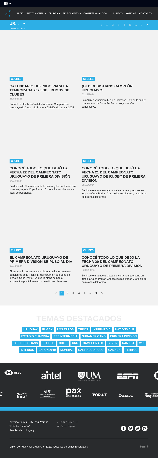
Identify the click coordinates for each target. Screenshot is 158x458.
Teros (83, 329)
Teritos (131, 350)
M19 (141, 343)
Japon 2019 (47, 350)
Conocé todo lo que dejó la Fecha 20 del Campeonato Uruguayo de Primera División (112, 262)
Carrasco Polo (91, 350)
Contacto (145, 13)
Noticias (131, 13)
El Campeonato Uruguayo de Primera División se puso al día (41, 260)
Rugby (47, 329)
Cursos (118, 13)
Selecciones (71, 13)
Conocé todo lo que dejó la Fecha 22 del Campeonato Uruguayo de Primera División (40, 172)
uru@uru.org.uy (66, 426)
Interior (27, 350)
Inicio (20, 13)
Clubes (53, 13)
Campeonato (93, 343)
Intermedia (102, 329)
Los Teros (65, 329)
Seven (112, 343)
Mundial (67, 350)
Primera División (123, 336)
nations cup (125, 329)
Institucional (35, 13)
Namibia (128, 343)
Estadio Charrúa (35, 336)
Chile (63, 343)
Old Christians (26, 343)
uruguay (30, 329)
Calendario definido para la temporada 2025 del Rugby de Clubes (39, 90)
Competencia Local (96, 13)
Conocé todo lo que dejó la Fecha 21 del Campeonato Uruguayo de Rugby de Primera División (114, 174)
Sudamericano (94, 336)
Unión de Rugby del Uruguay (8, 13)
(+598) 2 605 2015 (67, 422)
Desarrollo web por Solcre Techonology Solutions (144, 446)
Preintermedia (65, 336)
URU (75, 343)
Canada (114, 350)
